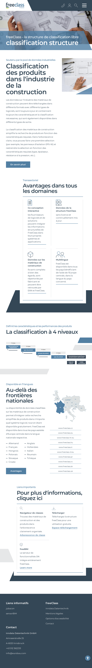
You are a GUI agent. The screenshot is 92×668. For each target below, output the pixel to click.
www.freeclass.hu (65, 442)
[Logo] (15, 5)
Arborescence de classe (32, 535)
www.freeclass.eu (65, 433)
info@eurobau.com (16, 653)
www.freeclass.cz (65, 428)
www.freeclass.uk (65, 471)
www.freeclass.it (65, 447)
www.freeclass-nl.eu (65, 452)
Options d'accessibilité (57, 618)
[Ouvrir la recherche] (75, 7)
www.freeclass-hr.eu (65, 438)
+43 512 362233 (13, 648)
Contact (50, 623)
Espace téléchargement (64, 528)
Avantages (16, 471)
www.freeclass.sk (65, 466)
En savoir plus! (18, 164)
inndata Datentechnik (57, 608)
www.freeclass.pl (65, 457)
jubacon (10, 608)
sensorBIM (11, 613)
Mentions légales (54, 613)
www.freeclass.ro (65, 462)
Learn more (26, 567)
